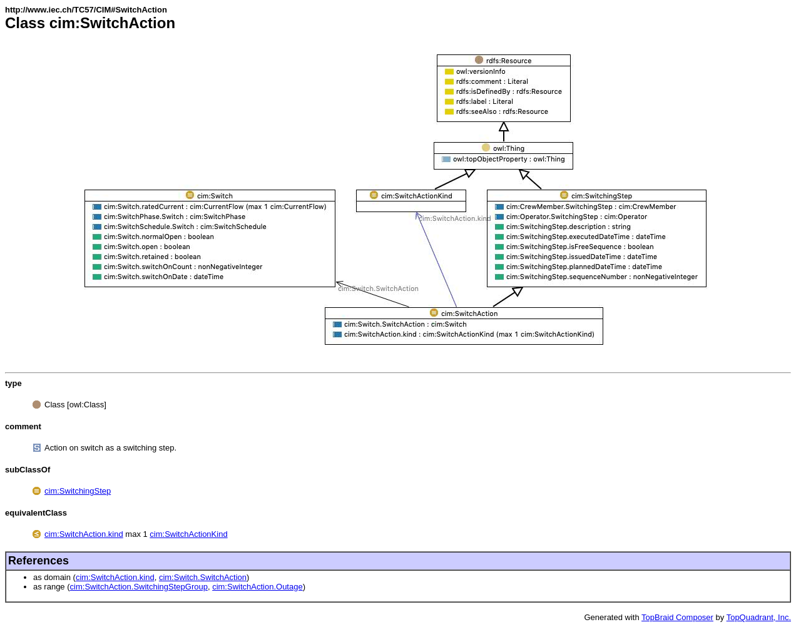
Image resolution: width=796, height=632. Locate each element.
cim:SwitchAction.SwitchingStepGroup (139, 586)
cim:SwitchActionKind (188, 534)
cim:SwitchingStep (77, 491)
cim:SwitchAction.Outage (257, 586)
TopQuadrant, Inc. (759, 617)
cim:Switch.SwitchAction (203, 577)
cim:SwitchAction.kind (83, 534)
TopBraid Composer (677, 617)
